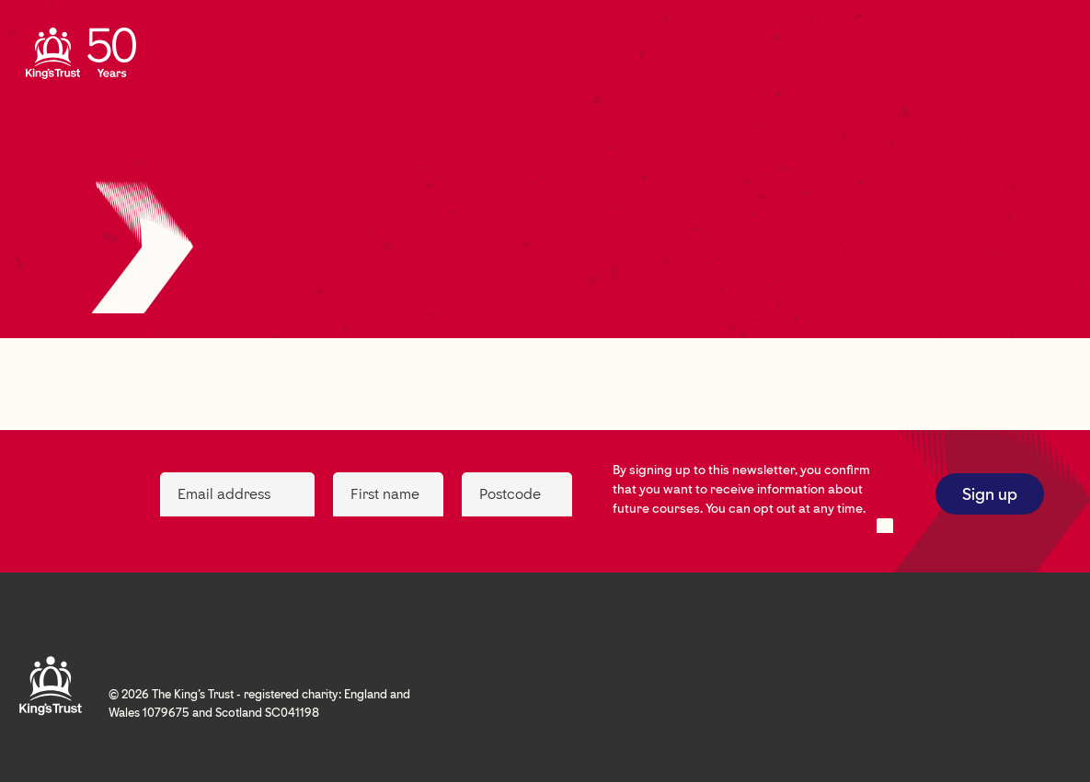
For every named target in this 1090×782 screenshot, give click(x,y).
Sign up (989, 494)
